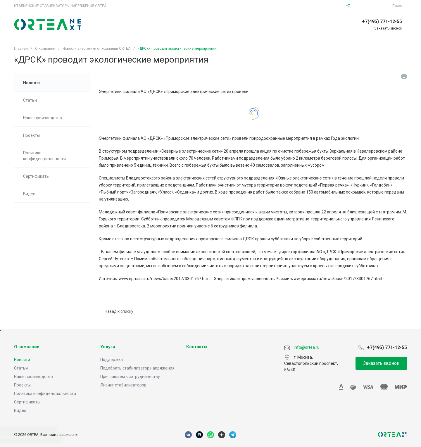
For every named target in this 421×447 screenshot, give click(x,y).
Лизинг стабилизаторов (123, 385)
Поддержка (111, 359)
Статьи (21, 368)
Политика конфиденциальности (45, 393)
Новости (22, 359)
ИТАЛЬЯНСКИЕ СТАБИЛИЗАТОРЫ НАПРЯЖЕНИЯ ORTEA (60, 6)
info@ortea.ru (371, 5)
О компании (26, 346)
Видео (20, 410)
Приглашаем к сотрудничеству (130, 376)
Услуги (107, 346)
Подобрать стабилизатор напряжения (137, 368)
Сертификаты (27, 402)
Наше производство (33, 376)
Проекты (22, 385)
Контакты (196, 346)
